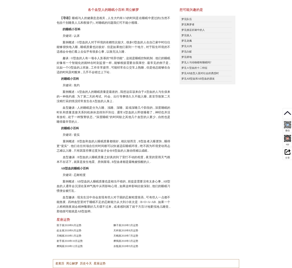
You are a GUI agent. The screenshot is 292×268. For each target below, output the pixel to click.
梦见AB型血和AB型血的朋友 (198, 78)
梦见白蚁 (186, 51)
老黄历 (59, 263)
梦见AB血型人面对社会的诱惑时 (200, 73)
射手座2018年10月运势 (70, 241)
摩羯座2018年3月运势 (125, 241)
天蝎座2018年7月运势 (125, 235)
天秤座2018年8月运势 (125, 230)
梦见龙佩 (186, 40)
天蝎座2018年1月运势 (69, 235)
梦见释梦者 (187, 24)
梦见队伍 (186, 19)
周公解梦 (72, 263)
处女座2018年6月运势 (69, 230)
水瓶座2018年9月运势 (125, 246)
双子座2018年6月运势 (69, 225)
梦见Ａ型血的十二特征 (194, 67)
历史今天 (86, 263)
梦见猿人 (186, 35)
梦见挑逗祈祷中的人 (193, 30)
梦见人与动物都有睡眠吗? (196, 62)
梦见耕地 (186, 57)
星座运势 (100, 263)
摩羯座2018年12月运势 (70, 246)
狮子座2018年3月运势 (125, 225)
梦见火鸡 (186, 46)
